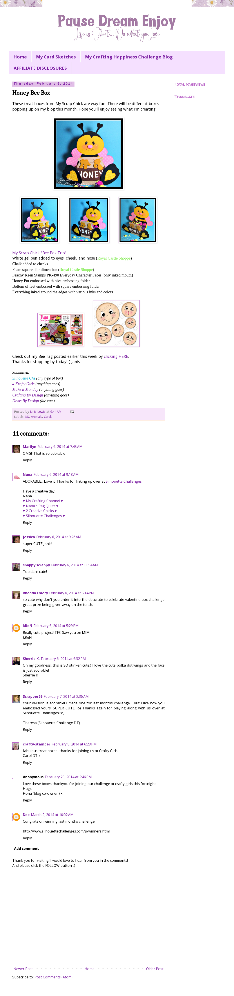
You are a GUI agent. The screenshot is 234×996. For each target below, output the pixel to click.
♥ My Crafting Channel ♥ (43, 500)
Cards (48, 416)
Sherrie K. (31, 658)
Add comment (26, 848)
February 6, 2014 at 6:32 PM (63, 658)
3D (27, 416)
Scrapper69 (32, 696)
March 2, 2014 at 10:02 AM (52, 814)
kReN (27, 625)
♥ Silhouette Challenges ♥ (44, 515)
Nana (27, 474)
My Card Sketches (56, 57)
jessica (29, 536)
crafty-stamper (36, 744)
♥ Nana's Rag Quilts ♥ (40, 505)
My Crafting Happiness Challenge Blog (129, 57)
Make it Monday (25, 389)
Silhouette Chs (23, 378)
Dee (26, 814)
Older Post (154, 968)
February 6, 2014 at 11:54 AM (74, 565)
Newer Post (23, 968)
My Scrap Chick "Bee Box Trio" (39, 252)
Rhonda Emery (35, 593)
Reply (27, 460)
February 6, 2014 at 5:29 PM (56, 625)
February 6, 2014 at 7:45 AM (60, 446)
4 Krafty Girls (23, 384)
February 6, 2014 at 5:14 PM (71, 593)
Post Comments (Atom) (53, 977)
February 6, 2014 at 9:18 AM (56, 474)
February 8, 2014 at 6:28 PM (74, 744)
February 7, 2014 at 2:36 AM (66, 696)
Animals (36, 416)
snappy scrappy (36, 565)
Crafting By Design (27, 395)
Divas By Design (25, 401)
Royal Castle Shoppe (114, 258)
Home (20, 57)
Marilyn (29, 446)
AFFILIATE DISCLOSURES (40, 68)
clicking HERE (116, 356)
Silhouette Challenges (124, 481)
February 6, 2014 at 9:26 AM (58, 536)
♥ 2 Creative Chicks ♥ (40, 510)
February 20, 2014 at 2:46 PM (68, 776)
